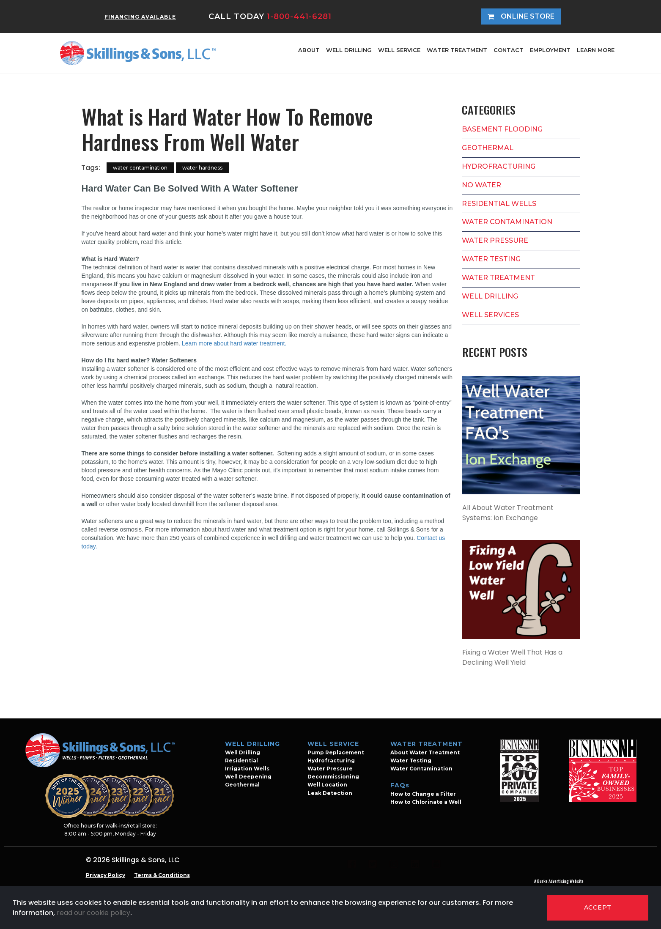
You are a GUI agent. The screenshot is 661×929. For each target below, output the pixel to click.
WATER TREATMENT (457, 50)
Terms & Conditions (162, 875)
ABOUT (309, 50)
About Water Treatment (425, 752)
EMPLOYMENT (550, 50)
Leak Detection (329, 793)
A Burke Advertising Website (559, 881)
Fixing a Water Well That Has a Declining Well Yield (512, 657)
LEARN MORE (595, 50)
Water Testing (410, 760)
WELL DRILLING (349, 50)
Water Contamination (421, 768)
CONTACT (509, 50)
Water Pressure (330, 768)
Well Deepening (248, 776)
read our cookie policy (93, 913)
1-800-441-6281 (299, 16)
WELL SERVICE (399, 50)
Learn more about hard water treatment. (234, 343)
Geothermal (242, 784)
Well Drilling (242, 752)
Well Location (327, 784)
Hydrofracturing (331, 760)
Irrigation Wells (247, 768)
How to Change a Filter (423, 794)
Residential (241, 760)
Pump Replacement (335, 752)
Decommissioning (333, 776)
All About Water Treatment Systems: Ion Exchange (508, 513)
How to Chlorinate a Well (425, 802)
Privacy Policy (105, 875)
